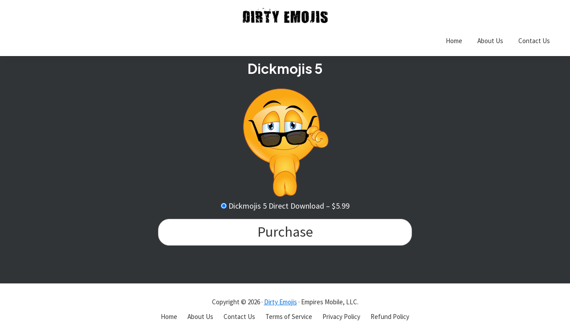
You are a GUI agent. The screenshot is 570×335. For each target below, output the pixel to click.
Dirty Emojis (280, 302)
